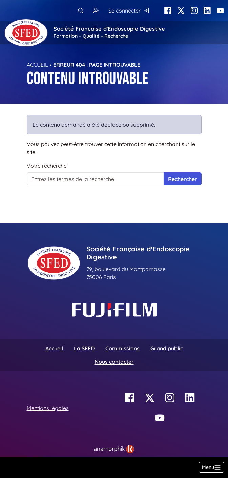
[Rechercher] (80, 11)
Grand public (166, 348)
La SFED (84, 348)
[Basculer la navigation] (211, 467)
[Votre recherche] (95, 178)
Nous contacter (114, 361)
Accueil (37, 64)
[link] (114, 449)
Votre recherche (47, 165)
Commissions (122, 348)
